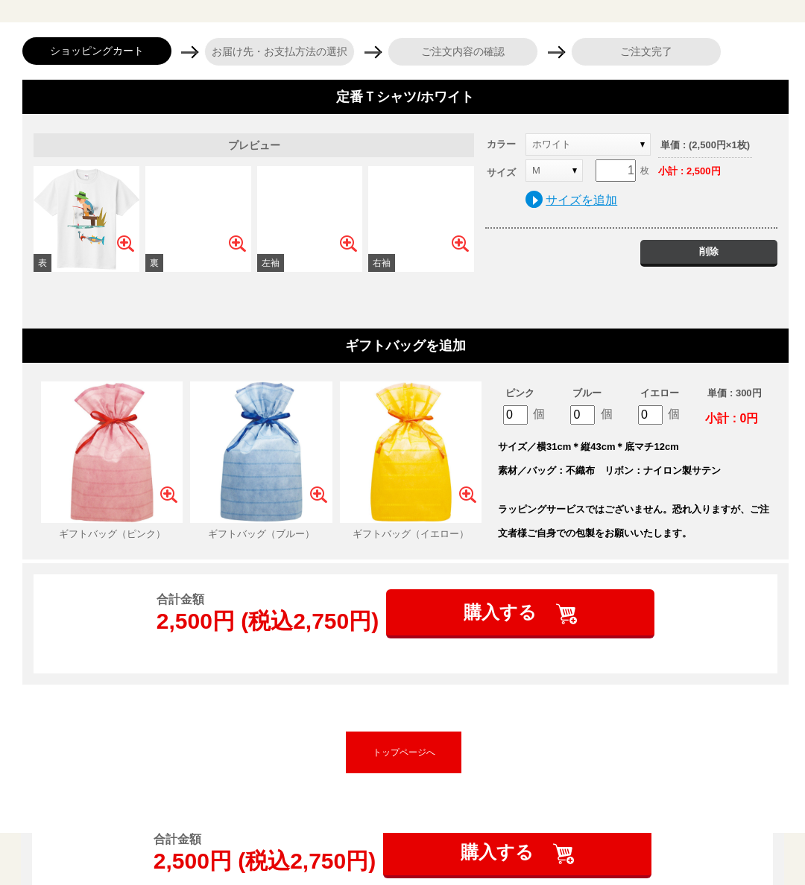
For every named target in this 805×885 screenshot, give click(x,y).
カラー (501, 144)
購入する (503, 612)
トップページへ (404, 752)
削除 (709, 251)
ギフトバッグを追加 (405, 345)
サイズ (501, 172)
